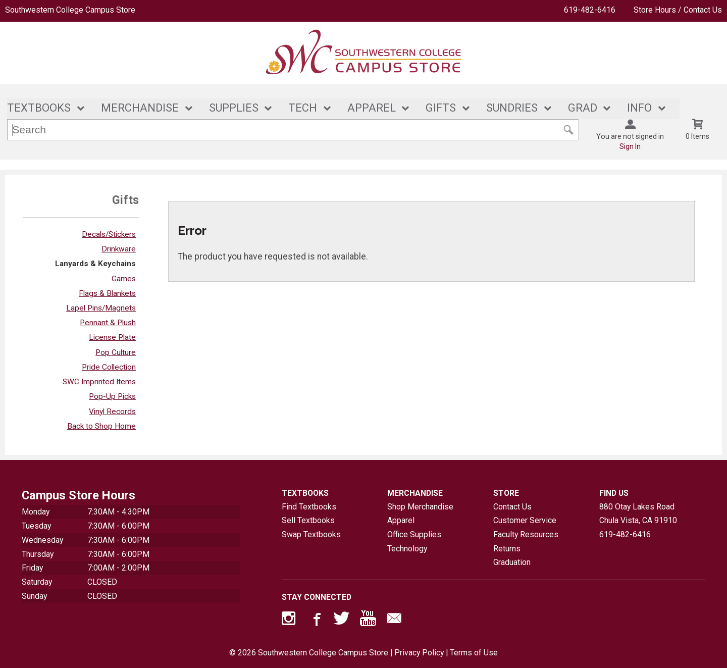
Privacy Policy (419, 652)
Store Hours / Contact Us (678, 10)
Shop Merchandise (420, 506)
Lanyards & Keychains (95, 264)
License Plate (112, 337)
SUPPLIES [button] (233, 107)
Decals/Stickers (109, 234)
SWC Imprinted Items (99, 381)
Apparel (400, 520)
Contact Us (512, 506)
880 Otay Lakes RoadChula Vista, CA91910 (638, 514)
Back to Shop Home (101, 426)
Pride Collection (109, 367)
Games (124, 278)
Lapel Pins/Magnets (101, 308)
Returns (507, 548)
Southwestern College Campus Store (70, 10)
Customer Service (524, 520)
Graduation (512, 563)
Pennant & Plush (108, 322)
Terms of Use (474, 652)
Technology (407, 548)
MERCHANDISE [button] (140, 107)
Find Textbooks (309, 506)
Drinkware (118, 248)
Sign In (630, 146)
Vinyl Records (112, 411)
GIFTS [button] (441, 107)
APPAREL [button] (371, 107)
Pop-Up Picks (112, 396)
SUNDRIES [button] (512, 107)
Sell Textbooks (308, 520)
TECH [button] (302, 107)
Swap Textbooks (311, 534)
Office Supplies (414, 534)
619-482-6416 (589, 10)
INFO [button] (639, 107)
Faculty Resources (525, 534)
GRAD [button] (582, 107)
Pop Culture (115, 352)
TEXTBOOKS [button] (39, 107)
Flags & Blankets (107, 293)
